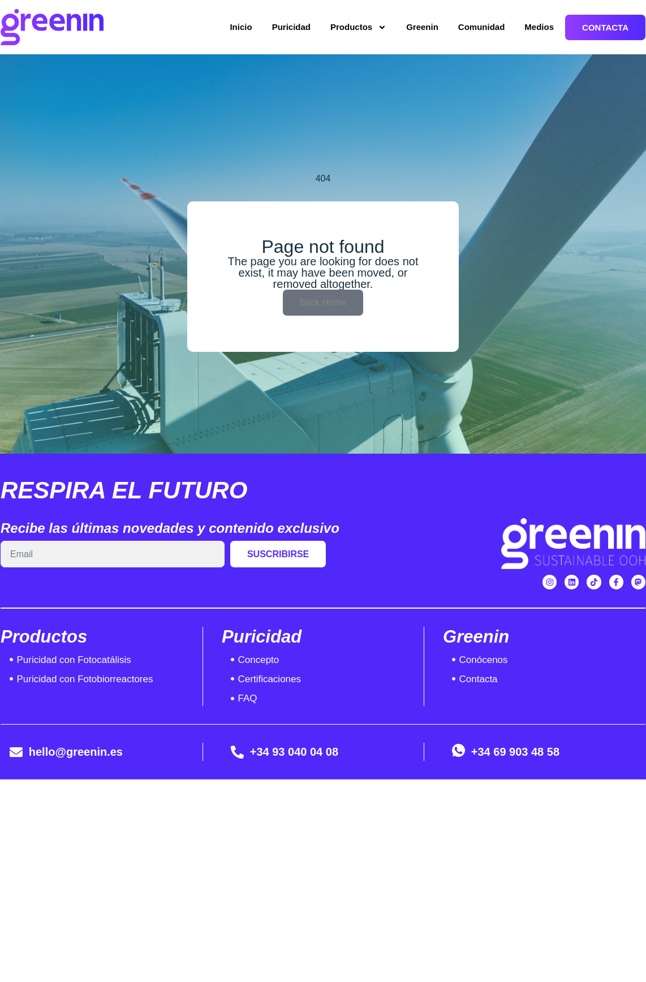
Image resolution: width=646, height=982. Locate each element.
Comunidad (481, 27)
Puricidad (291, 27)
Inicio (241, 27)
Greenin (422, 27)
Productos (358, 27)
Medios (539, 27)
